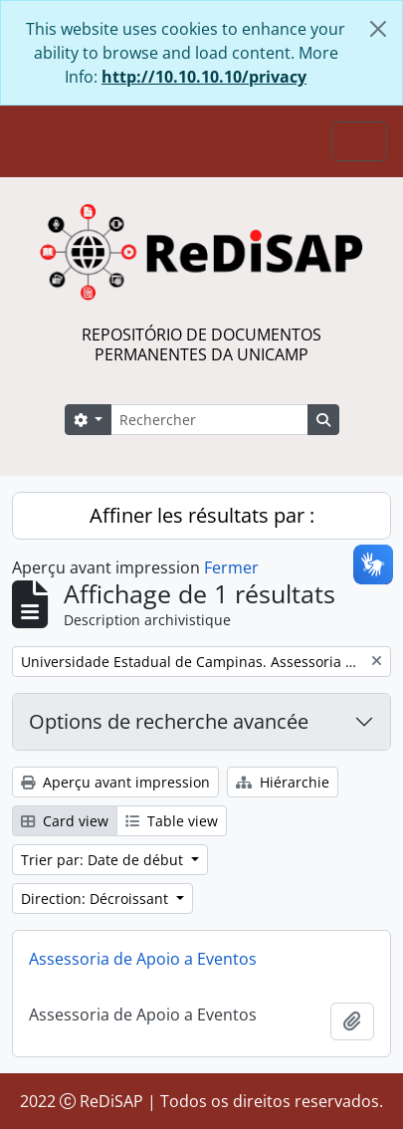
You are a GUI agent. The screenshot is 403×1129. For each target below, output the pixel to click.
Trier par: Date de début (104, 859)
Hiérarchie (282, 782)
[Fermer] (378, 29)
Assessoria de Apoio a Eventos (143, 959)
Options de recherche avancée (168, 721)
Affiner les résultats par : (202, 515)
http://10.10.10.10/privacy (203, 77)
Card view (64, 820)
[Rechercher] (208, 419)
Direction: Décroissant (96, 898)
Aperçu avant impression (115, 782)
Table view (171, 820)
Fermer (231, 567)
